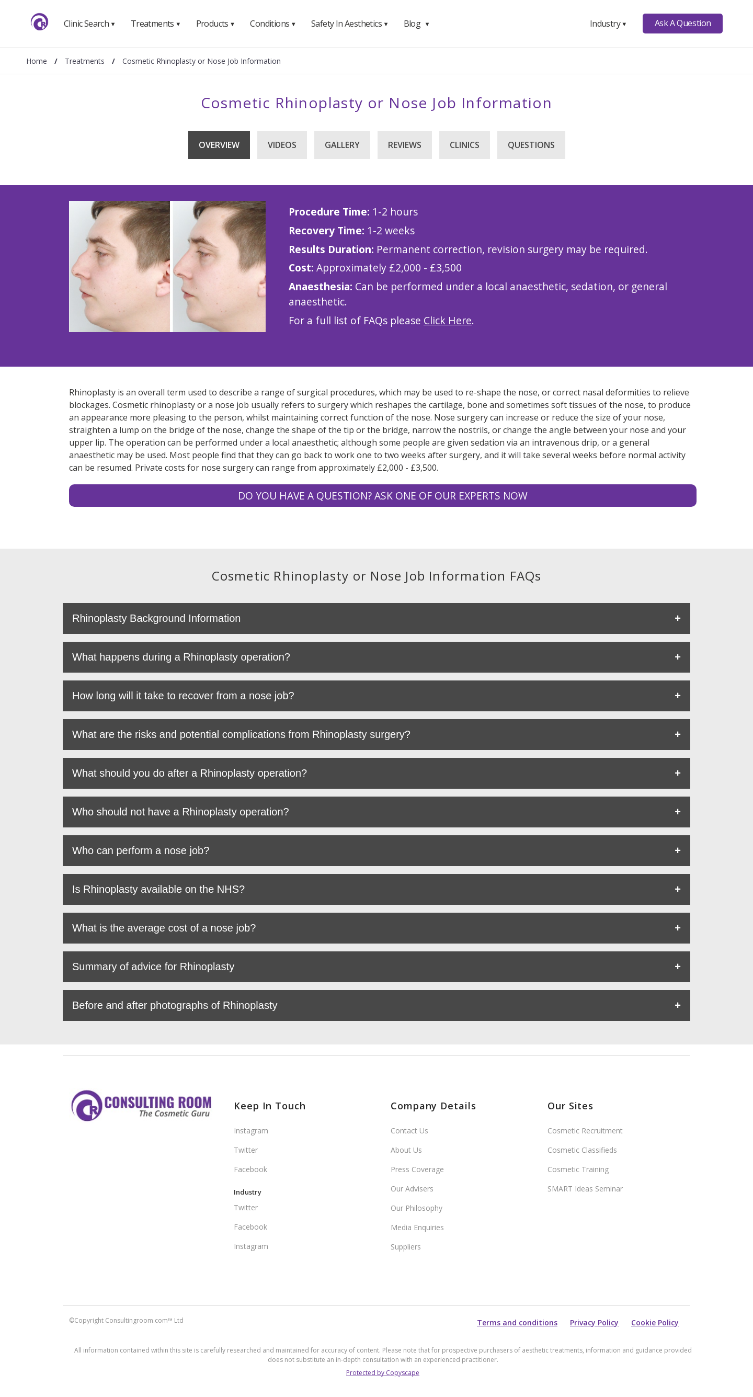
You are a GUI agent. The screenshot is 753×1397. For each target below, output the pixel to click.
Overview (219, 145)
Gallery (342, 145)
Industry (608, 23)
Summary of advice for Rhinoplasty (153, 966)
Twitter (246, 1150)
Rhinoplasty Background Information (156, 618)
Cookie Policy (655, 1322)
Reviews (404, 145)
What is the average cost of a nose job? (164, 928)
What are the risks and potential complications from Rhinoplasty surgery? (241, 734)
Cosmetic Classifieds (582, 1150)
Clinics (465, 145)
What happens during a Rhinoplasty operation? (181, 657)
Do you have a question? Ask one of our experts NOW (383, 496)
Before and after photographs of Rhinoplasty (174, 1005)
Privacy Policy (594, 1322)
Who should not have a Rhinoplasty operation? (180, 811)
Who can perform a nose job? (140, 850)
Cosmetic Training (578, 1169)
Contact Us (409, 1130)
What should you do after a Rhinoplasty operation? (189, 773)
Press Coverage (417, 1169)
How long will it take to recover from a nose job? (183, 695)
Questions (531, 145)
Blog (417, 23)
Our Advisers (412, 1189)
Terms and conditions (517, 1322)
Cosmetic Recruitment (585, 1130)
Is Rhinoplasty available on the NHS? (158, 889)
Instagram (251, 1130)
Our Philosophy (416, 1208)
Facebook (250, 1169)
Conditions (273, 23)
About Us (406, 1150)
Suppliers (406, 1247)
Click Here (448, 320)
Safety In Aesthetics (350, 23)
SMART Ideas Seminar (585, 1189)
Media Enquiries (417, 1227)
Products (215, 23)
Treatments (156, 23)
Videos (282, 145)
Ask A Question (683, 23)
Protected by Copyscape (382, 1372)
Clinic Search (90, 23)
